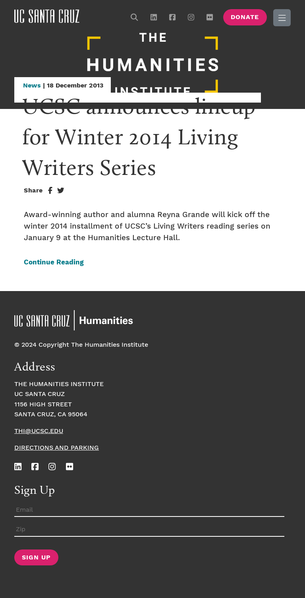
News (32, 86)
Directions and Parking (56, 448)
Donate (245, 17)
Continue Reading (54, 262)
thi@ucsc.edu (38, 431)
